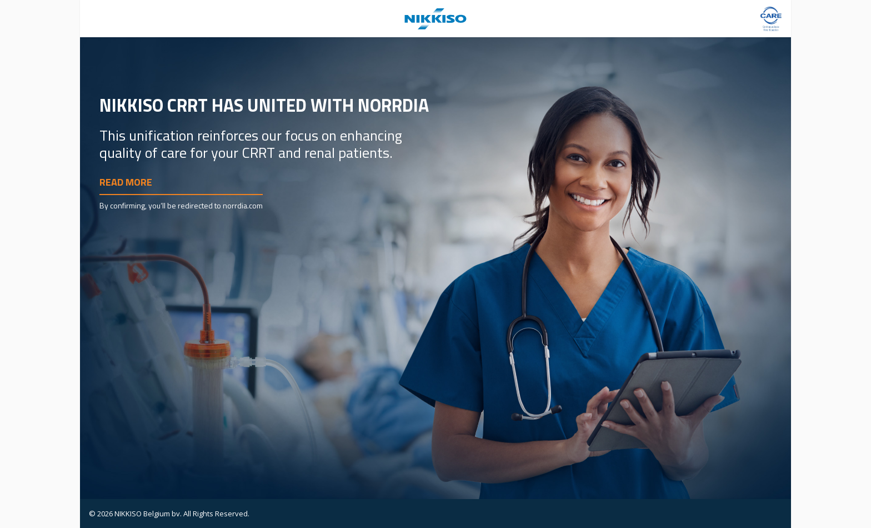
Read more (125, 182)
